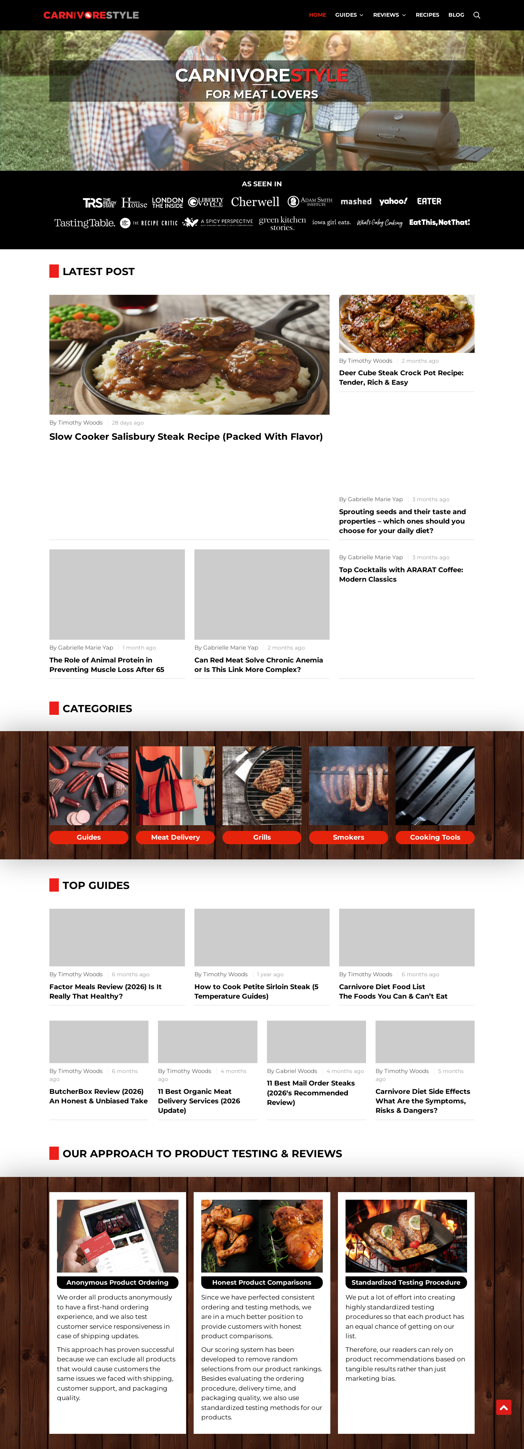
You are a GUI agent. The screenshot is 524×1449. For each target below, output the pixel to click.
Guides (89, 837)
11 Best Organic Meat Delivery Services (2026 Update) (199, 1101)
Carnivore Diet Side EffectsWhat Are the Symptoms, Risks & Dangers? (423, 1101)
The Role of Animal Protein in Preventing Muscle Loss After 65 (106, 665)
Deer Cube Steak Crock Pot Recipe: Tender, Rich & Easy (401, 378)
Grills (262, 837)
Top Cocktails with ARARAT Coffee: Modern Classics (401, 575)
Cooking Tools (435, 837)
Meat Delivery (175, 837)
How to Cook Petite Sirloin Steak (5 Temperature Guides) (256, 992)
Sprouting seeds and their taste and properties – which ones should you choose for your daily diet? (402, 521)
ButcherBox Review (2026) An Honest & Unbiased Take (98, 1096)
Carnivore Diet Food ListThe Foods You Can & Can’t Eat (393, 992)
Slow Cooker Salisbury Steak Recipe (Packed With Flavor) (186, 436)
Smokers (349, 837)
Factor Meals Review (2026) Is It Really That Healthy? (105, 992)
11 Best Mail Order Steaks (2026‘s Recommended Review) (311, 1092)
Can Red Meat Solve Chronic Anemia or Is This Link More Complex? (258, 665)
